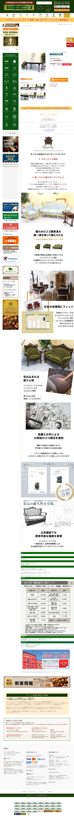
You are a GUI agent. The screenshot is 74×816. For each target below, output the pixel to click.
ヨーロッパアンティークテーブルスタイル (34, 671)
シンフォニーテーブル (54, 671)
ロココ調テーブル (46, 671)
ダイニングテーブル (46, 672)
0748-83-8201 (26, 645)
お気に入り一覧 (62, 24)
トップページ (23, 26)
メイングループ (29, 26)
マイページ (69, 24)
